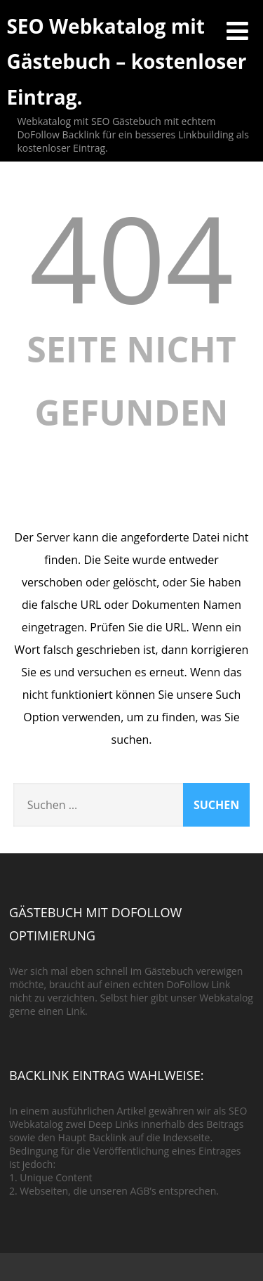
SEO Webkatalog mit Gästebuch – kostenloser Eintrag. (126, 61)
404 (131, 257)
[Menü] (237, 30)
